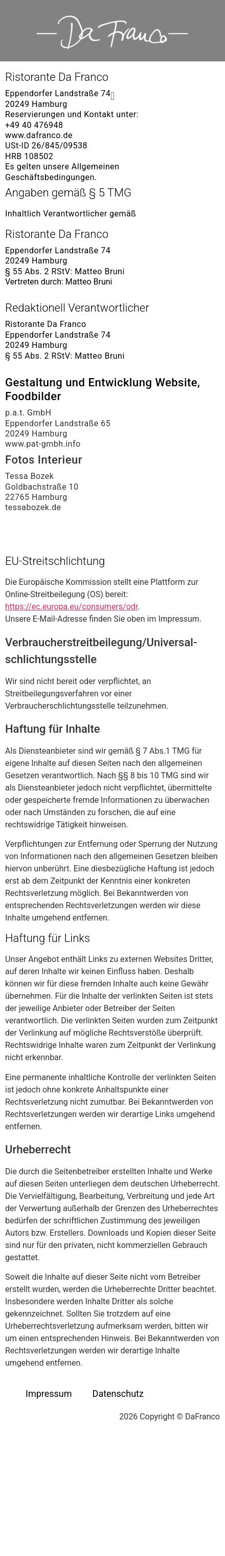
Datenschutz (118, 1393)
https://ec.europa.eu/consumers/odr (71, 606)
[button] (112, 95)
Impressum (49, 1393)
